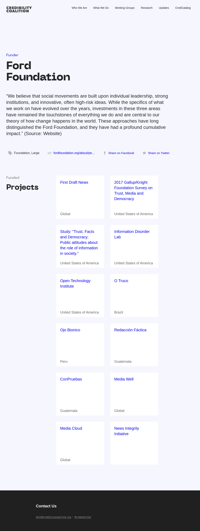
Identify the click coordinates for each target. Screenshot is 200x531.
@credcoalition (83, 517)
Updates (164, 7)
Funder (12, 55)
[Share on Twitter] (156, 153)
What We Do (101, 7)
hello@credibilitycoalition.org (53, 517)
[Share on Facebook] (119, 153)
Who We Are (79, 7)
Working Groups (125, 7)
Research (147, 7)
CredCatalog (183, 7)
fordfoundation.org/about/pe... (74, 153)
